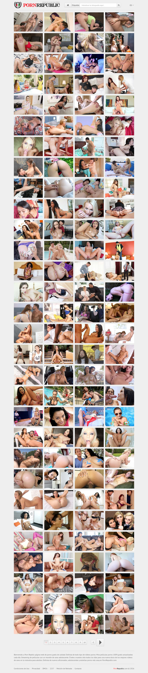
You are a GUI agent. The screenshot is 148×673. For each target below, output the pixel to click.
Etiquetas (75, 5)
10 (85, 642)
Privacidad (36, 668)
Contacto (78, 668)
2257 (52, 668)
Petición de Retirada (64, 668)
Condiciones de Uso (21, 668)
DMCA (45, 668)
